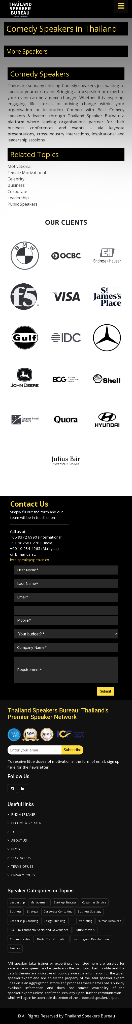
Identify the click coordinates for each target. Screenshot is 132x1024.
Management (39, 902)
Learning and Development (91, 939)
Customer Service (94, 902)
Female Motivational (27, 172)
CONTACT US (19, 857)
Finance (15, 948)
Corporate (17, 191)
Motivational (19, 166)
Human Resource (109, 921)
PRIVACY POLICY (21, 875)
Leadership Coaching (24, 921)
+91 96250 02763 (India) (31, 542)
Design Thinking (54, 921)
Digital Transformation (52, 939)
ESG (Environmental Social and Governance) (39, 930)
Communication (20, 939)
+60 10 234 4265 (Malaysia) (34, 548)
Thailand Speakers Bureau (89, 1016)
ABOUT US (17, 840)
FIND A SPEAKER (21, 814)
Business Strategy (89, 911)
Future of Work (85, 930)
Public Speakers (23, 204)
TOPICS (15, 831)
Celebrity (16, 179)
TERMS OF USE (20, 866)
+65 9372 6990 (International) (36, 537)
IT (72, 921)
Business (16, 185)
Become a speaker (24, 823)
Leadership (18, 198)
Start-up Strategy (65, 902)
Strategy (32, 911)
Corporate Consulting (58, 911)
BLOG (14, 849)
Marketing (85, 921)
